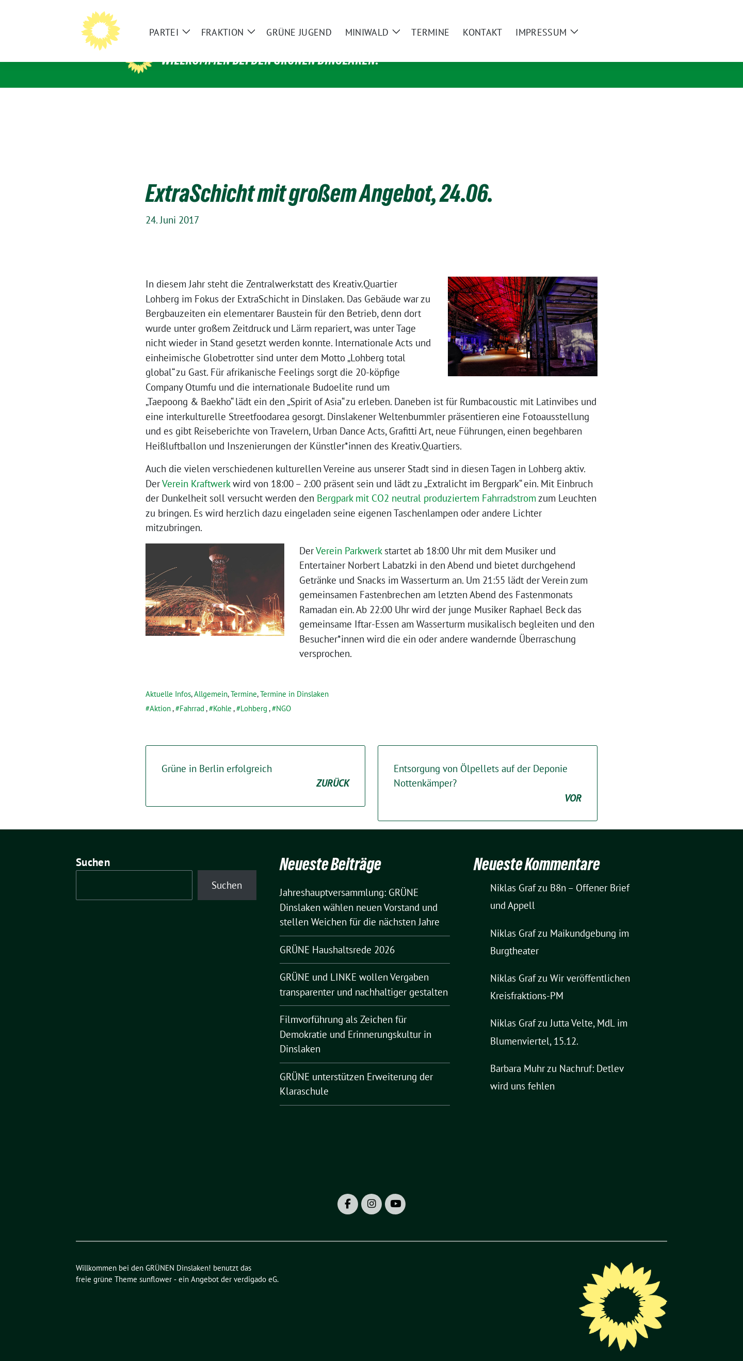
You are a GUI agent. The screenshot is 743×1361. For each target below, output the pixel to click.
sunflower (155, 1263)
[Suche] (634, 15)
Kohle (222, 692)
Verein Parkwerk (350, 535)
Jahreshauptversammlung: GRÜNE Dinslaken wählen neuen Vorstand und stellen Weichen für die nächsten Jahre (360, 891)
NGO (283, 692)
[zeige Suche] (649, 15)
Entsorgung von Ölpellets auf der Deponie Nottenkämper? (488, 768)
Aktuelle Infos (168, 678)
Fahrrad (192, 692)
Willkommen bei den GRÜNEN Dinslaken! (270, 60)
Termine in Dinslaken (294, 678)
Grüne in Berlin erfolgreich (255, 760)
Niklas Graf (513, 872)
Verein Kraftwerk (197, 467)
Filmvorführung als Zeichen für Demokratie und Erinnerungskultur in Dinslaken (355, 1018)
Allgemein (211, 678)
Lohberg (253, 692)
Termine (244, 678)
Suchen (93, 846)
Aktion (160, 692)
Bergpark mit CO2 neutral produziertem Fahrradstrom (426, 482)
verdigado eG (255, 1263)
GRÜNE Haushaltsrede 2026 (337, 933)
